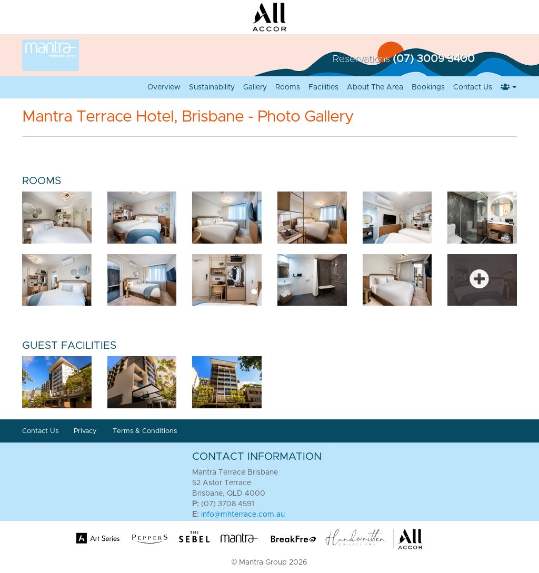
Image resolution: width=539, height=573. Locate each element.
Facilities (323, 87)
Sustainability (212, 87)
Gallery (255, 87)
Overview (164, 87)
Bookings (428, 87)
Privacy (86, 431)
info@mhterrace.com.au (243, 514)
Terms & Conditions (145, 431)
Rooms (287, 87)
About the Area (375, 87)
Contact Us (472, 87)
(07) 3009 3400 (434, 59)
